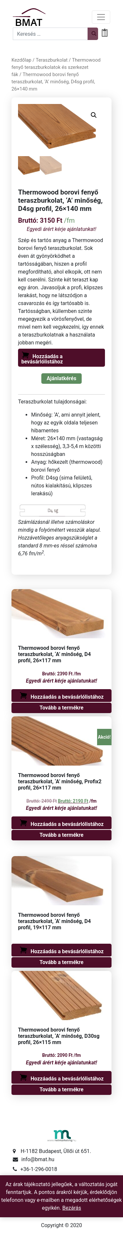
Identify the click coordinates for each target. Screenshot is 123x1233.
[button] (94, 115)
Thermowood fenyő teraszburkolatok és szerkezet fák (56, 67)
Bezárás (71, 1208)
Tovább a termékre (62, 708)
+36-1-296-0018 (38, 1169)
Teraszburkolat (52, 60)
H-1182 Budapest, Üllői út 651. (56, 1151)
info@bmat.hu (37, 1160)
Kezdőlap (21, 60)
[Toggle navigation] (101, 17)
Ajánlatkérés (61, 378)
